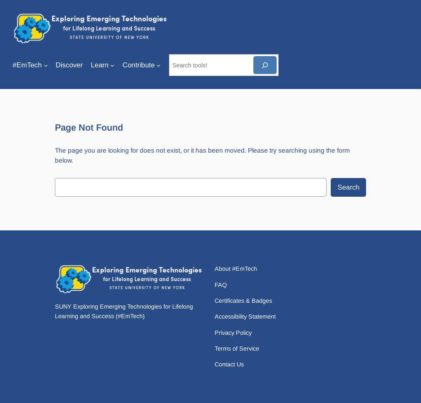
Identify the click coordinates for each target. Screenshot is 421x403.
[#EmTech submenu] (46, 65)
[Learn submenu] (112, 65)
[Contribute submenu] (158, 65)
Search (348, 187)
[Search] (265, 65)
